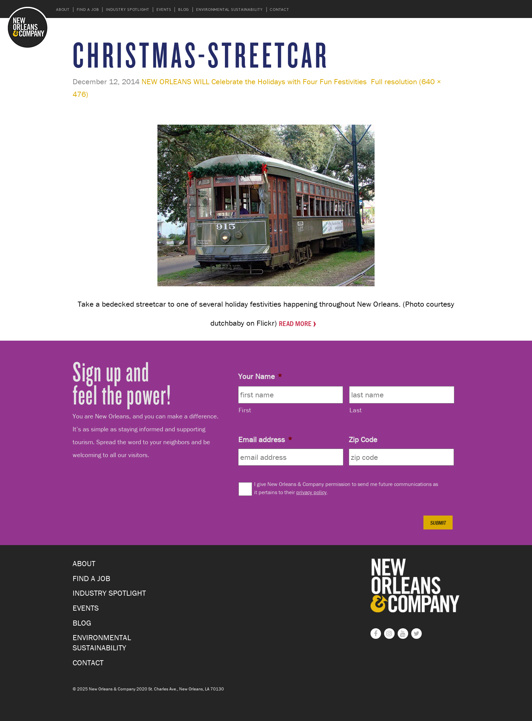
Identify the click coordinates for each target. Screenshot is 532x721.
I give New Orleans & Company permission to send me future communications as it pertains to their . (346, 488)
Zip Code (363, 439)
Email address (265, 439)
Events (163, 9)
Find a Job (88, 9)
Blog (183, 9)
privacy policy (311, 492)
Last (355, 410)
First (245, 410)
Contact (279, 9)
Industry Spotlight (127, 9)
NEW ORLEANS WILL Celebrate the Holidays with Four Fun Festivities (254, 81)
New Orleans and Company (28, 28)
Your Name (260, 376)
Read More (295, 322)
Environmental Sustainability (229, 9)
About (63, 9)
